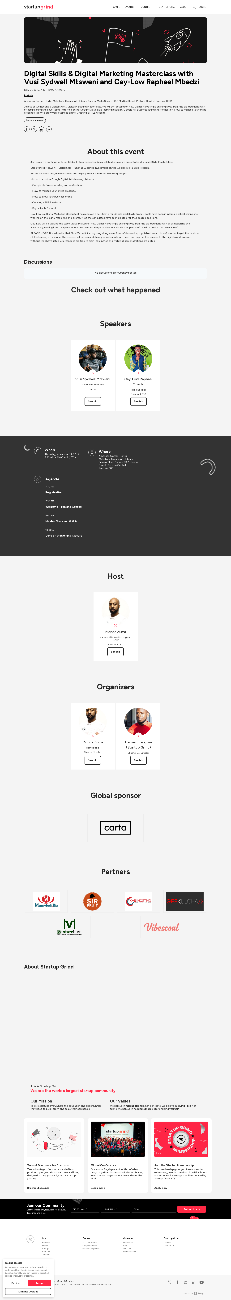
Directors (46, 1254)
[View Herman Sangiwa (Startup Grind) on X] (138, 736)
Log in (202, 7)
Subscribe (190, 1209)
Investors (46, 1242)
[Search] (194, 7)
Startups (45, 1248)
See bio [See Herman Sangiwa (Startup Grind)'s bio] (138, 760)
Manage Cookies (28, 1291)
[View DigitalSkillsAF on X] (92, 373)
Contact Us (169, 1245)
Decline (15, 1283)
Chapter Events (89, 1245)
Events (129, 7)
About (184, 7)
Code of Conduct (65, 1281)
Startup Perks (167, 7)
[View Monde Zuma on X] (115, 625)
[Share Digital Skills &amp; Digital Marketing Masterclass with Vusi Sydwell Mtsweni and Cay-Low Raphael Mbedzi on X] (34, 129)
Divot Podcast (129, 1251)
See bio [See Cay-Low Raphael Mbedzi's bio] (138, 401)
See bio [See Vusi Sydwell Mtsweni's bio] (92, 401)
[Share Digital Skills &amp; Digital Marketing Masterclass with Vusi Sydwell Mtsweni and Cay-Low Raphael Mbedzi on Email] (48, 129)
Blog (125, 1245)
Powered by (193, 1293)
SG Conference (89, 1242)
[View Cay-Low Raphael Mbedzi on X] (138, 373)
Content (146, 7)
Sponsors (46, 1251)
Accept (40, 1283)
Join (115, 7)
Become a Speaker (90, 1248)
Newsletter (128, 1242)
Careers (167, 1242)
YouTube (127, 1248)
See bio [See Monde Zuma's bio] (115, 651)
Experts (45, 1245)
